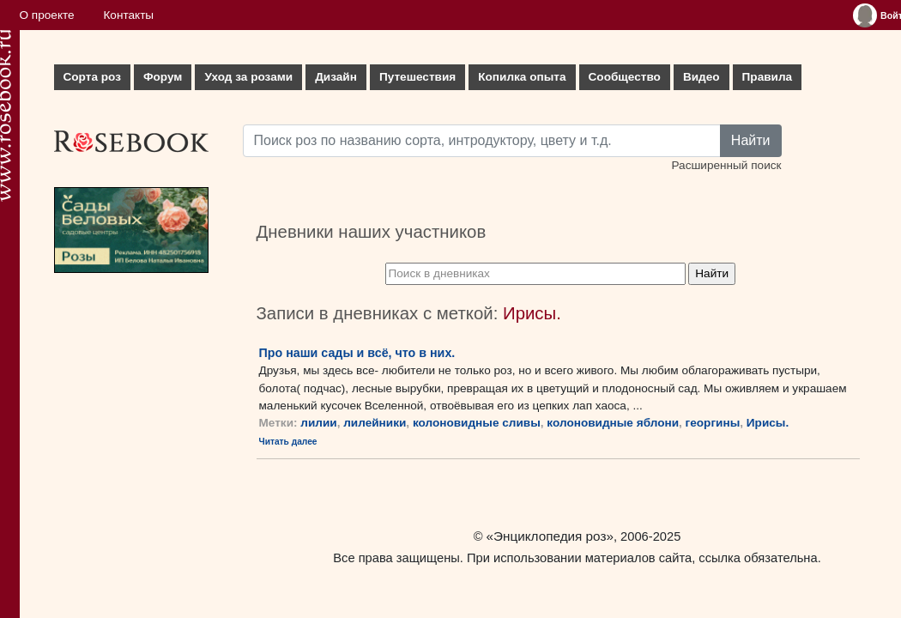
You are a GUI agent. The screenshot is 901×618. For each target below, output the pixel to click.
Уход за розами (248, 76)
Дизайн (336, 76)
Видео (701, 76)
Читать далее (288, 441)
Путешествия (417, 76)
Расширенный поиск (726, 165)
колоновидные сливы (477, 422)
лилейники (374, 422)
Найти (751, 140)
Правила (767, 76)
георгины (713, 422)
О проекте (47, 15)
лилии (318, 422)
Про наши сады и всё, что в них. (357, 353)
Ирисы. (768, 422)
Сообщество (625, 76)
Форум (162, 76)
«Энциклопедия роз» (550, 536)
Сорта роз (92, 76)
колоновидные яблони (613, 422)
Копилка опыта (521, 76)
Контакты (128, 15)
